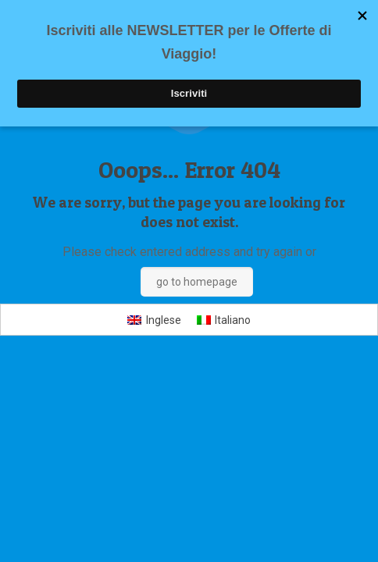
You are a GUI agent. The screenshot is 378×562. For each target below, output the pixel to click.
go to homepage (196, 282)
